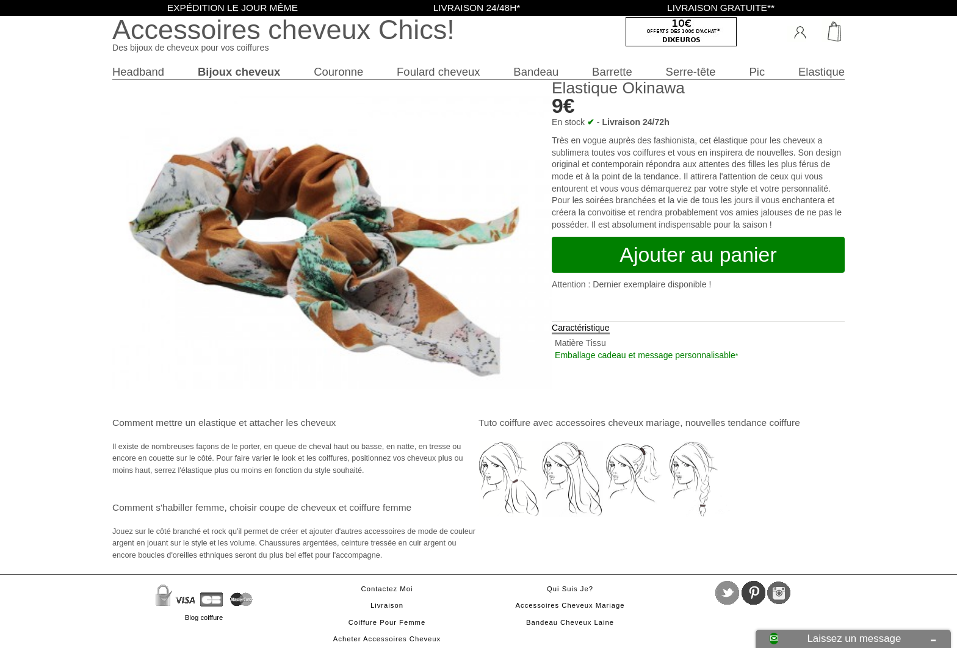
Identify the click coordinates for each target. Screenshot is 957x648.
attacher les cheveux (292, 422)
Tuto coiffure (504, 422)
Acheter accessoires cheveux (387, 639)
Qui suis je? (570, 588)
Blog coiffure (204, 617)
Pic (757, 71)
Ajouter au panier (697, 254)
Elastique (821, 71)
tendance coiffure (764, 422)
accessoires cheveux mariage (617, 422)
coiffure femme (380, 507)
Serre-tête (691, 71)
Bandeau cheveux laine (570, 622)
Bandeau (535, 71)
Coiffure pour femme (386, 622)
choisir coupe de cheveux (282, 507)
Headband (138, 71)
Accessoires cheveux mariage (570, 605)
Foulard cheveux (438, 71)
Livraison (386, 605)
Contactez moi (387, 588)
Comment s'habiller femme (168, 507)
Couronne (338, 71)
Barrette (612, 71)
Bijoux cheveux (239, 71)
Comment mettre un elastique (174, 422)
